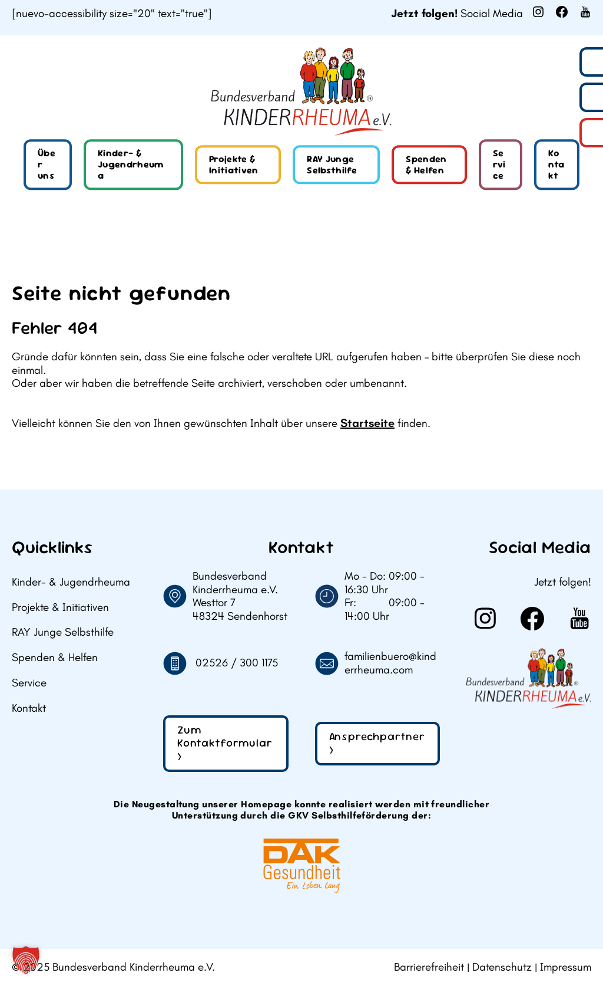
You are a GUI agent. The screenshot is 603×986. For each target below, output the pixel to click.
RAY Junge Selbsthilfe (332, 164)
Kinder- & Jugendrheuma (131, 164)
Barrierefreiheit (429, 967)
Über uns (46, 164)
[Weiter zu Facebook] (562, 12)
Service (499, 164)
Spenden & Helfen (426, 164)
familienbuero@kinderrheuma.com (390, 663)
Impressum (565, 967)
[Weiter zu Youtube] (585, 12)
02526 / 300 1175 (237, 662)
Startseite (367, 423)
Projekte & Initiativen (234, 164)
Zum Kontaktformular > (224, 743)
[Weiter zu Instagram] (538, 12)
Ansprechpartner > (377, 743)
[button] (26, 960)
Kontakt (556, 164)
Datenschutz (502, 967)
